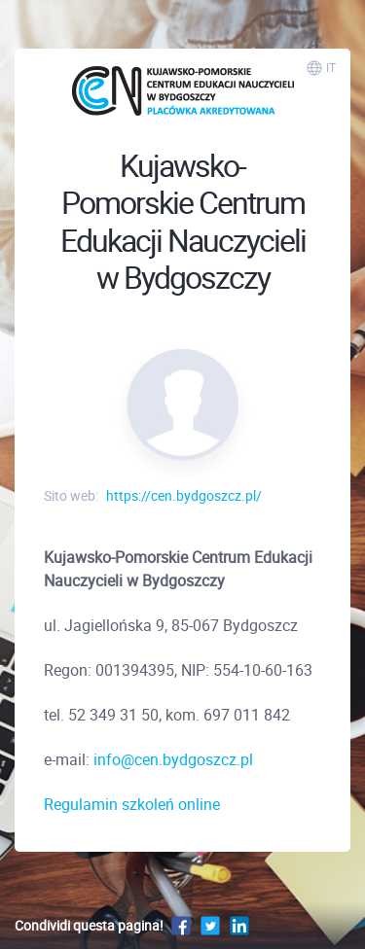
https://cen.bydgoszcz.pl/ (184, 495)
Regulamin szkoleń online (132, 804)
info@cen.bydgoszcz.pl (173, 759)
